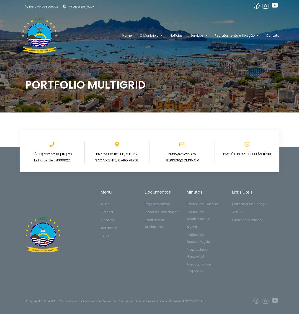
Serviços (197, 35)
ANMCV (238, 211)
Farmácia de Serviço (249, 204)
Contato (272, 35)
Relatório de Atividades (155, 223)
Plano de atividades (161, 211)
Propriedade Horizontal (197, 253)
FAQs (105, 235)
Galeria (107, 211)
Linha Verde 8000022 (42, 6)
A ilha (105, 204)
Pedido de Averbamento (198, 215)
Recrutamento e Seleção (235, 35)
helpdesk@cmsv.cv (82, 6)
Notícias (176, 35)
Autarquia (109, 227)
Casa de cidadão (247, 219)
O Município (149, 35)
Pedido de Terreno (202, 204)
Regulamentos (157, 204)
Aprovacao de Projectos (199, 267)
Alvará (192, 226)
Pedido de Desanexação (198, 238)
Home (127, 35)
